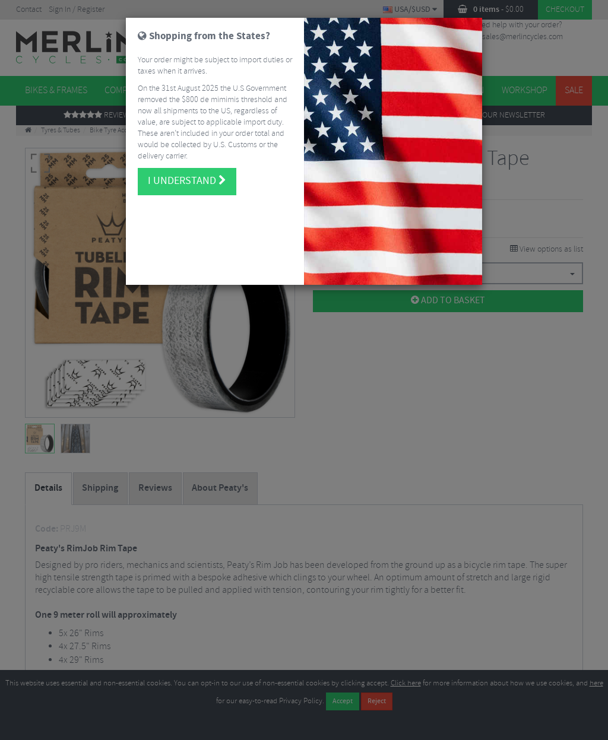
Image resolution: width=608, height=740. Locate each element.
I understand (187, 178)
